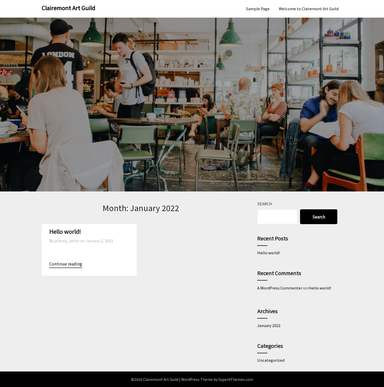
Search (264, 203)
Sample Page (258, 8)
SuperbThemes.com (235, 379)
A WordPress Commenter (279, 288)
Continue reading (65, 264)
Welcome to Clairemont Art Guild (309, 8)
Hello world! (65, 231)
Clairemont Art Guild (68, 8)
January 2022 (268, 325)
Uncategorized (270, 360)
